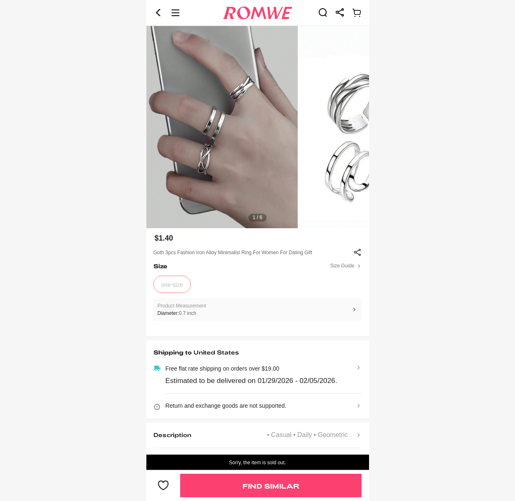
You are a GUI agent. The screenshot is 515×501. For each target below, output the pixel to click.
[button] (158, 13)
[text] (257, 127)
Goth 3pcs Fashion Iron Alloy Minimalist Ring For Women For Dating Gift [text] (232, 252)
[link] (323, 12)
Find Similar (270, 486)
